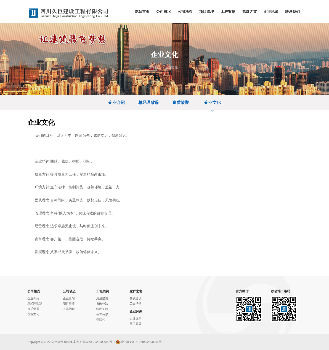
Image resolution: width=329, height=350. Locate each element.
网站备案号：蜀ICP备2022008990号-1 (89, 342)
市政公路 (102, 303)
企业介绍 (116, 102)
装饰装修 (102, 314)
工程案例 (102, 291)
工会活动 (135, 303)
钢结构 (100, 319)
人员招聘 (69, 309)
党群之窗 (136, 291)
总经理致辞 (148, 102)
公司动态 (69, 291)
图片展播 (69, 303)
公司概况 (155, 67)
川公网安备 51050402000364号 (139, 342)
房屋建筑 (102, 298)
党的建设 (135, 298)
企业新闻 (69, 298)
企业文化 (171, 67)
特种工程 (102, 309)
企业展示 (135, 318)
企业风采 (136, 311)
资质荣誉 (180, 102)
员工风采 (135, 324)
